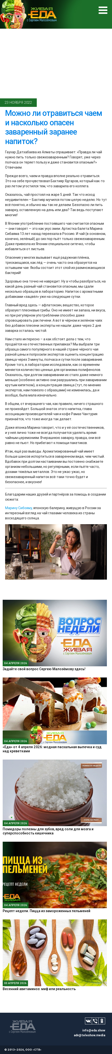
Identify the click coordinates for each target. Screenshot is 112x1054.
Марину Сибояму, (19, 508)
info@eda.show (93, 1030)
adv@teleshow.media (89, 1035)
